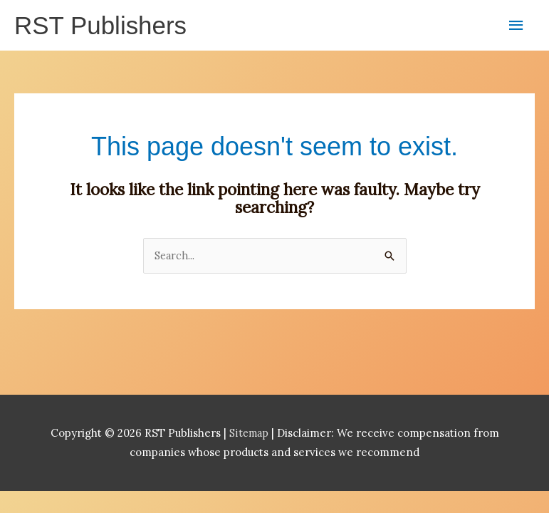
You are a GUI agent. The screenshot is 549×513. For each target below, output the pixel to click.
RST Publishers (103, 26)
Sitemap (250, 435)
